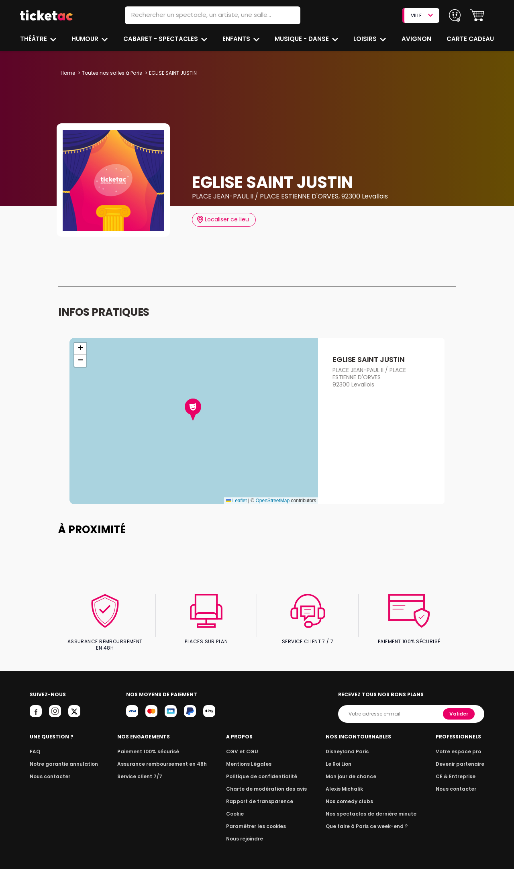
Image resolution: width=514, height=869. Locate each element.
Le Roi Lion (340, 757)
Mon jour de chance (352, 769)
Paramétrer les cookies (256, 819)
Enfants (236, 39)
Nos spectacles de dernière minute (371, 807)
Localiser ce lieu (223, 219)
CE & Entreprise (457, 769)
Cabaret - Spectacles (161, 39)
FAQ (34, 744)
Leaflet (236, 500)
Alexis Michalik (346, 782)
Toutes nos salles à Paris (111, 73)
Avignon (416, 39)
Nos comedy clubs (350, 794)
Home (68, 73)
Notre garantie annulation (62, 757)
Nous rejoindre (246, 831)
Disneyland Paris (348, 744)
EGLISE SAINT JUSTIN (368, 359)
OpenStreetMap (272, 500)
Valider (459, 706)
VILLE (421, 15)
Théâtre (33, 39)
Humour (86, 39)
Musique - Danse (302, 39)
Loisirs (366, 39)
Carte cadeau (471, 39)
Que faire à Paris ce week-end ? (367, 819)
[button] (477, 15)
